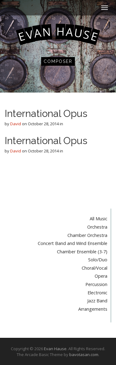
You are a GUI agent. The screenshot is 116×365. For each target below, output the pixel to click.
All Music (98, 219)
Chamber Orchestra (87, 235)
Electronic (97, 293)
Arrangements (92, 309)
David (15, 124)
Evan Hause (55, 348)
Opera (101, 276)
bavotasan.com (83, 354)
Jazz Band (97, 301)
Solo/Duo (97, 260)
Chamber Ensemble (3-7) (82, 252)
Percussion (96, 284)
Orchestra (97, 227)
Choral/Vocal (94, 268)
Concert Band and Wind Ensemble (72, 243)
